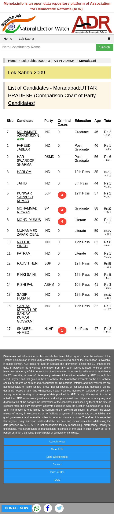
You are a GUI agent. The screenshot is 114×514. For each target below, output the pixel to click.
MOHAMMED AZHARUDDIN (28, 134)
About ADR (57, 449)
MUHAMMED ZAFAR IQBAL (28, 232)
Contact (57, 464)
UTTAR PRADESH (61, 60)
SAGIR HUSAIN (23, 296)
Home (8, 38)
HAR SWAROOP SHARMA (25, 160)
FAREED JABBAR (23, 147)
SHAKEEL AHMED (25, 330)
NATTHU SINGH (23, 244)
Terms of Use (57, 472)
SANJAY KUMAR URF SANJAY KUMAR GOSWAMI (27, 313)
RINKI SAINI (26, 274)
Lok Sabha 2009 (32, 60)
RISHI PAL (25, 284)
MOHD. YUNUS (29, 220)
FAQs (57, 479)
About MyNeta (57, 441)
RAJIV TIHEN (27, 263)
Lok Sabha (26, 38)
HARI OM (24, 172)
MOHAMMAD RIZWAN (27, 210)
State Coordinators (56, 456)
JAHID (22, 183)
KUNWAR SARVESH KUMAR (25, 197)
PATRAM (23, 253)
